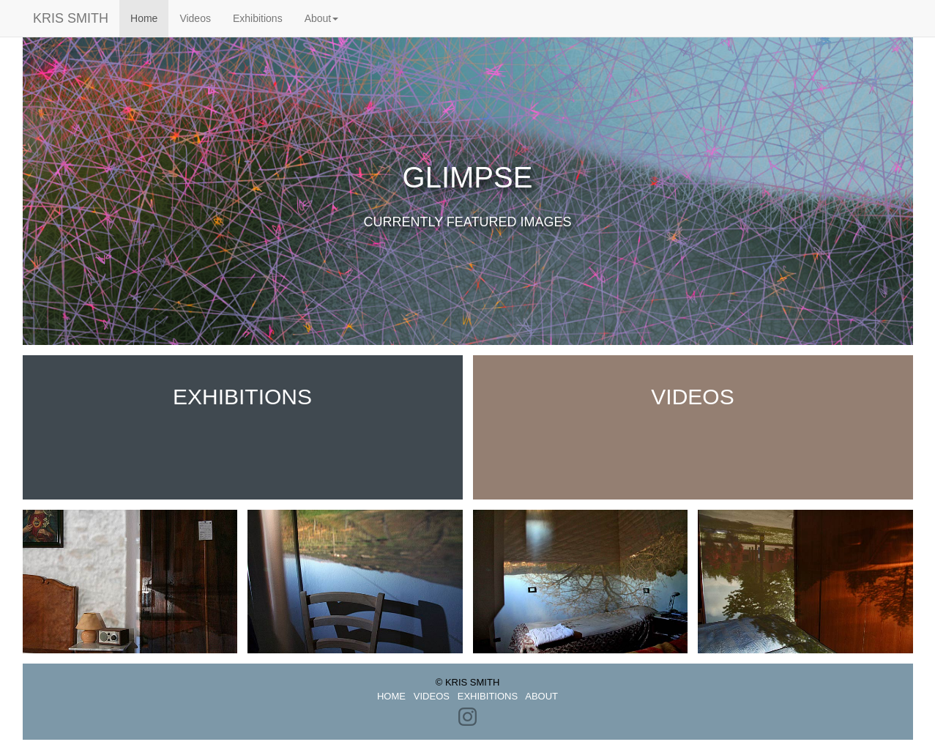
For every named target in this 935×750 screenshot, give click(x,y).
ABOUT (541, 696)
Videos (195, 18)
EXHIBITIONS (488, 696)
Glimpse (468, 177)
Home (149, 17)
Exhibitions (258, 18)
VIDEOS (432, 696)
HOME (391, 696)
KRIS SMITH (59, 18)
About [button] (322, 18)
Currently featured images (467, 222)
